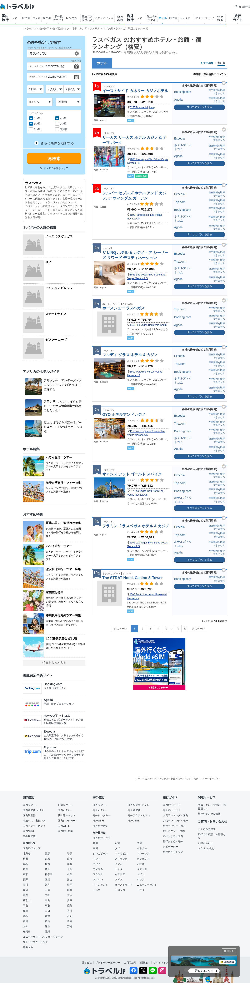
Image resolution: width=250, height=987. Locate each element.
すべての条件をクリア (54, 168)
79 (177, 628)
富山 (69, 879)
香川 (69, 910)
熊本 (47, 926)
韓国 (95, 843)
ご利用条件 (130, 962)
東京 (25, 874)
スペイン (98, 879)
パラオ (141, 863)
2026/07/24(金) (55, 66)
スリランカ (121, 858)
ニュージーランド (147, 884)
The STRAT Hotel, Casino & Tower (132, 578)
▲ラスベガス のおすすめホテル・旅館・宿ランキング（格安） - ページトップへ (177, 778)
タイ (117, 848)
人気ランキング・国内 (175, 815)
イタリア (120, 874)
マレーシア (143, 853)
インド (96, 858)
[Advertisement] (159, 718)
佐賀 (47, 921)
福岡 (25, 921)
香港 (139, 843)
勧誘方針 (145, 962)
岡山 (25, 905)
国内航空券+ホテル (33, 810)
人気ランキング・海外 (175, 820)
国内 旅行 (5, 18)
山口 (47, 910)
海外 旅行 (130, 18)
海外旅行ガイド (171, 810)
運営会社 (87, 962)
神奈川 (48, 874)
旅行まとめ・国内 (173, 836)
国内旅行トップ (31, 848)
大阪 (69, 895)
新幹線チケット (66, 815)
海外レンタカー (101, 815)
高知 (69, 916)
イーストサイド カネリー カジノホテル (135, 91)
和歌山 (26, 900)
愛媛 (47, 916)
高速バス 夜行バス (87, 18)
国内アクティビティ (34, 825)
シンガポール (100, 853)
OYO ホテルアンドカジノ (123, 414)
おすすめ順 (207, 63)
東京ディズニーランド (35, 942)
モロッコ (120, 890)
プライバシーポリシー (107, 962)
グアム (118, 863)
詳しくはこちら (204, 970)
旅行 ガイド (238, 18)
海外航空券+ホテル (138, 805)
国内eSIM (28, 831)
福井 (47, 884)
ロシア (141, 879)
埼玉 (47, 869)
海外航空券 (134, 810)
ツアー (16, 18)
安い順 (221, 63)
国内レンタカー (66, 820)
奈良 (47, 900)
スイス (118, 879)
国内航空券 (29, 815)
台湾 (117, 843)
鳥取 (47, 905)
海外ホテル (99, 810)
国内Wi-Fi (63, 825)
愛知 (25, 890)
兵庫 (69, 900)
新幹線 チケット (58, 18)
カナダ (118, 869)
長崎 (69, 921)
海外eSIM (133, 820)
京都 (47, 895)
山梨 (69, 874)
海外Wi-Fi (98, 820)
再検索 (54, 158)
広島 (69, 905)
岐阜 (69, 890)
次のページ (198, 628)
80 (185, 628)
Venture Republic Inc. (128, 978)
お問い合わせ (205, 843)
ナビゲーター (170, 846)
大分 (25, 926)
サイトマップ (160, 962)
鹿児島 (26, 931)
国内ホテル (64, 810)
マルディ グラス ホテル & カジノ (130, 355)
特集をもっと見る (54, 662)
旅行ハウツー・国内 (174, 825)
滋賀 (25, 895)
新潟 (47, 879)
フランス (98, 874)
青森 (47, 853)
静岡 (69, 884)
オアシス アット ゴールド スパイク (132, 474)
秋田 (25, 858)
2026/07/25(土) (57, 76)
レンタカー (73, 18)
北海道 (26, 853)
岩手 (69, 853)
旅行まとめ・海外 (173, 841)
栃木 (47, 863)
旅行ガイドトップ (173, 851)
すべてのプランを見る (199, 107)
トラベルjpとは (206, 848)
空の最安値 (29, 836)
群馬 (25, 869)
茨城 (69, 863)
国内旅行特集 (65, 831)
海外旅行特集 (100, 825)
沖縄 (47, 931)
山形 (69, 858)
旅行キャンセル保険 (209, 813)
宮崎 (69, 926)
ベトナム (142, 848)
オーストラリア (123, 884)
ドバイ (141, 890)
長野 (25, 879)
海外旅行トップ (101, 837)
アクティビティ (104, 18)
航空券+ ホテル (152, 18)
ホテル (36, 18)
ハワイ (96, 863)
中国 (95, 848)
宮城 (47, 858)
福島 (25, 863)
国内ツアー (29, 805)
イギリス (142, 869)
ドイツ (141, 874)
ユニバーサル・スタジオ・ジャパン (43, 936)
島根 (25, 910)
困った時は (242, 6)
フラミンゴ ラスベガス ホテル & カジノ (135, 526)
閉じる (231, 951)
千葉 (69, 869)
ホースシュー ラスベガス (123, 308)
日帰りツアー (65, 805)
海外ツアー (99, 805)
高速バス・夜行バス (34, 820)
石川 (25, 884)
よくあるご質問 (206, 829)
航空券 (26, 18)
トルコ (96, 890)
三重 (47, 890)
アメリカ (98, 869)
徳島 (25, 916)
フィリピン (121, 853)
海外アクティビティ (139, 815)
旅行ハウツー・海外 (174, 831)
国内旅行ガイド (171, 805)
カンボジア (143, 858)
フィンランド (100, 884)
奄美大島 (28, 947)
